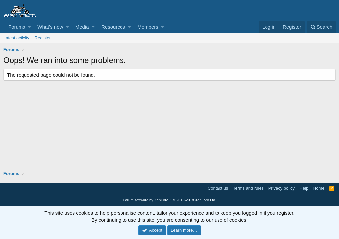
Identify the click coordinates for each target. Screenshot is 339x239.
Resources (113, 27)
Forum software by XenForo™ (169, 200)
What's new (50, 27)
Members (147, 27)
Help (304, 188)
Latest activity (16, 37)
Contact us (218, 188)
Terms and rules (248, 188)
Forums (16, 27)
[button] (29, 27)
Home (319, 188)
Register (43, 37)
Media (82, 27)
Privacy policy (281, 188)
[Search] (321, 27)
